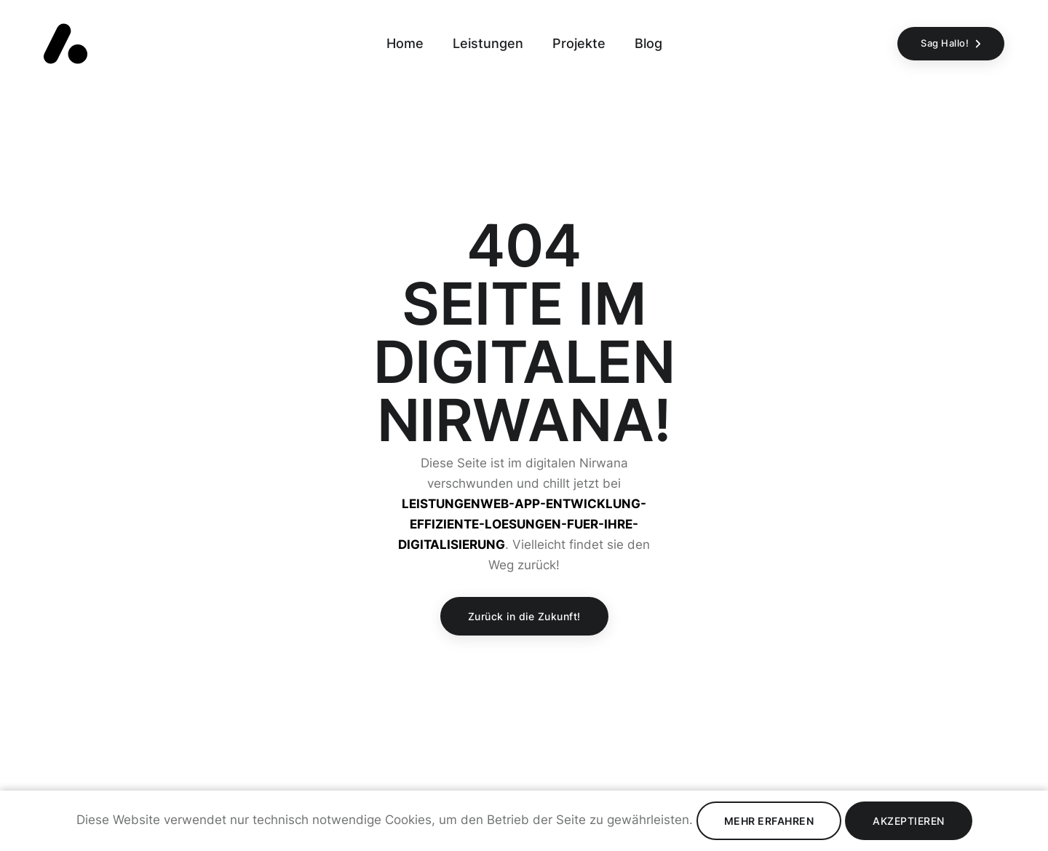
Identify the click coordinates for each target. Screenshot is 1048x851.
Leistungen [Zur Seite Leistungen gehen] (488, 43)
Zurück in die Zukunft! (524, 616)
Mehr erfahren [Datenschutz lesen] (769, 821)
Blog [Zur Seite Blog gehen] (648, 43)
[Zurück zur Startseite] (65, 43)
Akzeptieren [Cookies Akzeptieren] (909, 821)
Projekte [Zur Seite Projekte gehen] (579, 43)
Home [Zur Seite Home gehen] (405, 43)
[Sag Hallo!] (950, 43)
